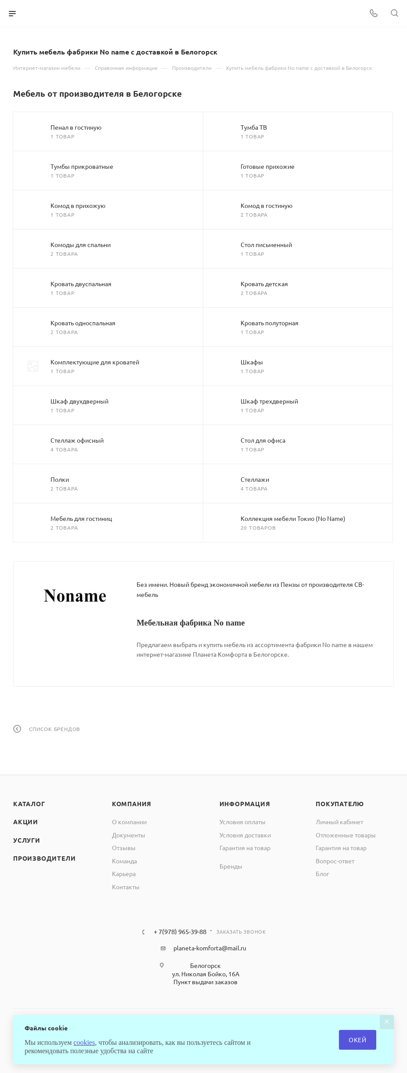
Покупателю (340, 803)
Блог (322, 873)
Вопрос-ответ (335, 861)
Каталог (29, 803)
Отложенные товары (346, 835)
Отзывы (124, 847)
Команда (124, 861)
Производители (44, 858)
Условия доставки (245, 835)
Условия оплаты (243, 822)
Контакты (126, 887)
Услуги (26, 840)
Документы (128, 835)
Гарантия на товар (245, 847)
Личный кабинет (339, 822)
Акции (25, 822)
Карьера (124, 873)
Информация (245, 803)
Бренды (231, 866)
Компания (131, 803)
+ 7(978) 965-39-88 (180, 931)
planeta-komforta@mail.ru (209, 948)
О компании (129, 822)
